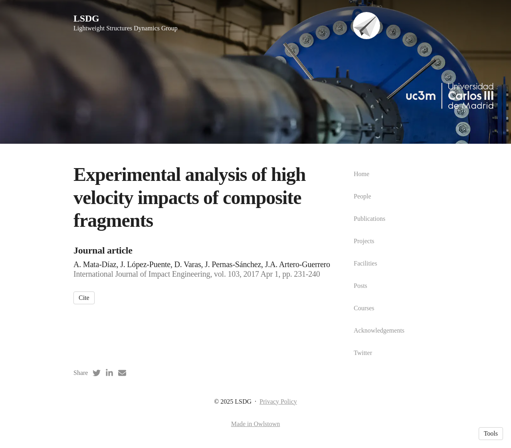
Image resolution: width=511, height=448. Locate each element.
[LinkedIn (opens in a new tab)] (109, 373)
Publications (369, 218)
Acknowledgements (379, 330)
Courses (364, 308)
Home (361, 173)
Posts (360, 285)
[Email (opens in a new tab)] (122, 373)
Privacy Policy (278, 401)
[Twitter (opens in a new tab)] (97, 373)
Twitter (363, 352)
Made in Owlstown (255, 423)
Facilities (365, 263)
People (362, 196)
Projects (364, 241)
